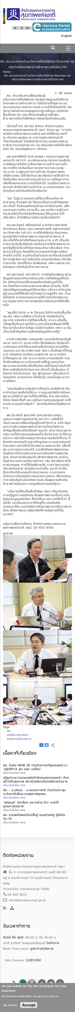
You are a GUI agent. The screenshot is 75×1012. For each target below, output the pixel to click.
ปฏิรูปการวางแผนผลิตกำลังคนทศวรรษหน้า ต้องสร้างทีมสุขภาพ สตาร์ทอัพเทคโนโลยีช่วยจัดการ (36, 779)
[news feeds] (4, 908)
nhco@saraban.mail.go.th (24, 900)
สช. (9, 731)
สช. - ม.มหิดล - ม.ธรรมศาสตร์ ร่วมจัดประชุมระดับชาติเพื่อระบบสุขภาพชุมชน (34, 792)
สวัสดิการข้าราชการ (19, 739)
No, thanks (10, 1005)
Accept (28, 1005)
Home (7, 71)
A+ (28, 28)
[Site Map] (12, 908)
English (66, 36)
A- (16, 28)
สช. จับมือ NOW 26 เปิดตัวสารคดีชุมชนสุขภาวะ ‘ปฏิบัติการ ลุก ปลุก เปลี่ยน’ (35, 767)
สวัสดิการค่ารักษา (18, 735)
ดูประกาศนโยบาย (42, 949)
